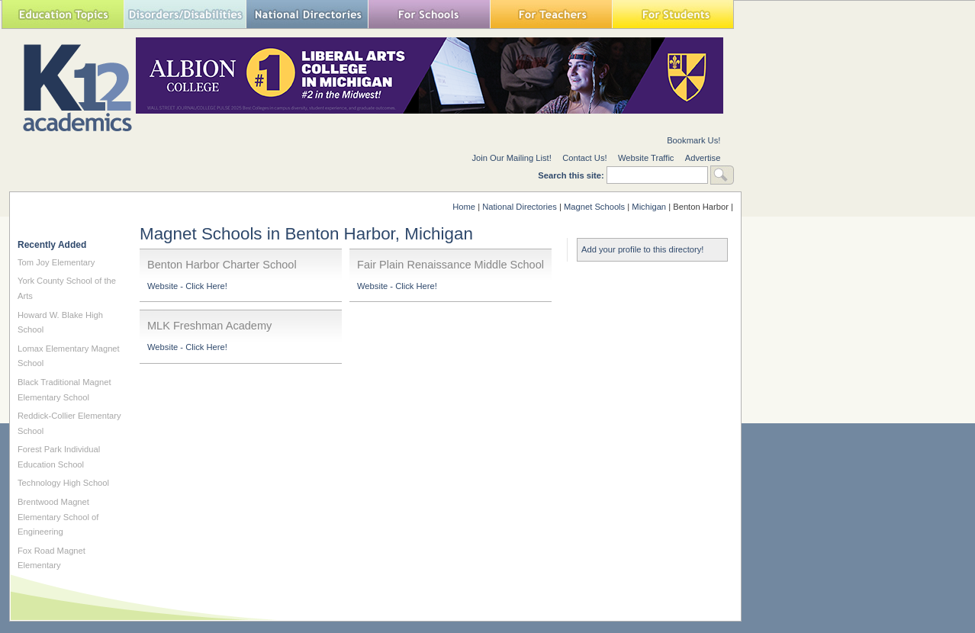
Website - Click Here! (187, 286)
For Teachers (551, 14)
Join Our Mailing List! (511, 157)
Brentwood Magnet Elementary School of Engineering (58, 516)
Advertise (703, 157)
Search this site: (572, 175)
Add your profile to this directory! (642, 249)
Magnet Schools (594, 206)
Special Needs (185, 14)
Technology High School (63, 482)
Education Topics (63, 14)
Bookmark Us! (693, 140)
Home (463, 206)
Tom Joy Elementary (56, 262)
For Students (673, 14)
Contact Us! (584, 157)
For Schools (429, 14)
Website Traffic (646, 157)
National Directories (307, 14)
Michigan (649, 206)
